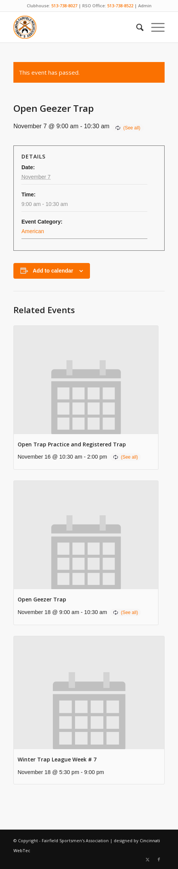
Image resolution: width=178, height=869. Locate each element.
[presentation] (86, 380)
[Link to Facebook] (159, 859)
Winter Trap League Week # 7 (57, 759)
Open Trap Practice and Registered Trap (72, 444)
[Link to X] (147, 859)
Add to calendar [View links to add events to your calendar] (53, 271)
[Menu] (154, 27)
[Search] (136, 27)
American (32, 231)
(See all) (131, 128)
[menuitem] (136, 27)
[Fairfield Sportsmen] (73, 27)
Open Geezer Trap (42, 599)
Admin (145, 5)
